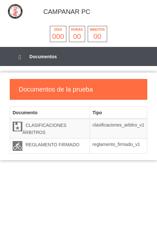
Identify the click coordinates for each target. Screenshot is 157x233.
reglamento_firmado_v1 (116, 144)
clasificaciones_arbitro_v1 (118, 125)
